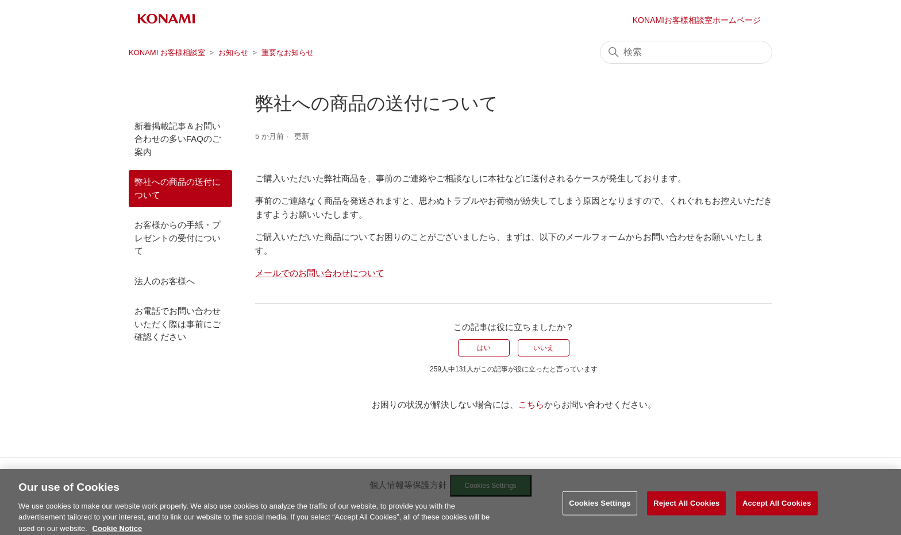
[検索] (686, 52)
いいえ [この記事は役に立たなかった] (543, 348)
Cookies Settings (600, 511)
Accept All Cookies (776, 511)
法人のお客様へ (164, 281)
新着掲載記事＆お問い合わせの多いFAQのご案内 (177, 139)
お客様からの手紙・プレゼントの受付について (177, 237)
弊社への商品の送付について (177, 188)
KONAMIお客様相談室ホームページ (697, 20)
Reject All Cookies (686, 511)
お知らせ (233, 52)
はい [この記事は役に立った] (484, 348)
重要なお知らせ (287, 52)
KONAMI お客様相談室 (167, 52)
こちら (531, 404)
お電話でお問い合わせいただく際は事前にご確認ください (177, 324)
